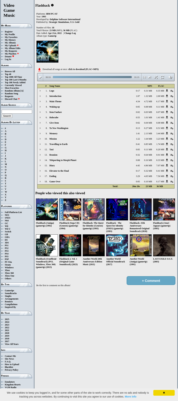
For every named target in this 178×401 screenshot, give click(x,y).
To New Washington (58, 128)
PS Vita (8, 262)
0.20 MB (160, 149)
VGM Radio (10, 387)
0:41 (138, 144)
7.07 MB (160, 165)
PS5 (6, 256)
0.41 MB (160, 171)
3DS (7, 242)
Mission (53, 139)
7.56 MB (160, 176)
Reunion (53, 155)
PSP (7, 259)
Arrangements (11, 299)
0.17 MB (160, 181)
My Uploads (12, 45)
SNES (7, 218)
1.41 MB (160, 117)
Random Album (12, 90)
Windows (9, 267)
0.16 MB (148, 160)
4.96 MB (148, 165)
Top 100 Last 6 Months (16, 79)
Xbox (7, 270)
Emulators (10, 382)
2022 (7, 327)
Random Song (11, 93)
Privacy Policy (11, 370)
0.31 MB (148, 90)
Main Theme (55, 101)
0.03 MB (148, 112)
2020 (7, 333)
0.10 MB (148, 181)
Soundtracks (11, 293)
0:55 (138, 117)
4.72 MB (148, 101)
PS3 (6, 251)
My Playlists (12, 53)
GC (6, 223)
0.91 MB (160, 155)
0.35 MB (160, 90)
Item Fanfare (55, 112)
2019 (7, 336)
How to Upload (12, 364)
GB (6, 234)
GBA (7, 237)
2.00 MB (160, 96)
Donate (9, 56)
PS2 (6, 248)
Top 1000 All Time (13, 77)
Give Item (54, 123)
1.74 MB (160, 144)
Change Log (70, 33)
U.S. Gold (74, 22)
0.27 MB (148, 128)
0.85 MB (148, 144)
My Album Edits (12, 48)
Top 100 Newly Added (15, 82)
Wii (6, 226)
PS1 (6, 245)
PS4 (6, 253)
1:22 (138, 139)
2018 (7, 338)
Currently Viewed (13, 85)
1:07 (138, 96)
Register (9, 31)
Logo (51, 90)
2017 (7, 341)
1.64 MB (148, 139)
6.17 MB (160, 101)
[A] (22, 90)
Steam (8, 264)
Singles (8, 296)
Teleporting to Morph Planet (62, 160)
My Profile (10, 34)
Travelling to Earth (58, 144)
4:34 (138, 101)
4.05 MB (148, 176)
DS (6, 240)
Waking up (54, 106)
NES (7, 215)
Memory (53, 133)
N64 (7, 220)
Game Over (54, 181)
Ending (52, 176)
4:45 (138, 165)
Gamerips (9, 290)
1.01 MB (148, 117)
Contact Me (10, 356)
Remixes (9, 301)
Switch (8, 231)
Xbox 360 (9, 273)
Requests (9, 96)
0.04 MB (148, 123)
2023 (7, 324)
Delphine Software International (65, 19)
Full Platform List (13, 212)
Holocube (53, 117)
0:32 (138, 155)
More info (130, 396)
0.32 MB (148, 171)
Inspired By (10, 307)
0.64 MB (148, 155)
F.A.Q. (8, 361)
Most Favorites (12, 88)
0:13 (138, 128)
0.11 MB (160, 106)
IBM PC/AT (51, 14)
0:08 (138, 160)
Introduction (55, 96)
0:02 (138, 112)
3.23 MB (160, 139)
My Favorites (11, 37)
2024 (7, 322)
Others (8, 278)
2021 (7, 330)
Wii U (7, 229)
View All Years (11, 344)
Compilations (11, 304)
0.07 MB (160, 112)
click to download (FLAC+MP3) (83, 69)
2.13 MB (148, 133)
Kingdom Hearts (13, 384)
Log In (8, 59)
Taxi (51, 149)
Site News (9, 359)
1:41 (138, 133)
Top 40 (8, 74)
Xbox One (9, 276)
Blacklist (9, 367)
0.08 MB (148, 106)
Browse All (10, 71)
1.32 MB (148, 96)
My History (10, 40)
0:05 (138, 106)
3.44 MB (160, 133)
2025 (7, 319)
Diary (52, 165)
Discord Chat (12, 99)
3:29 (138, 176)
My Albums (10, 42)
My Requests (11, 51)
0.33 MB (160, 160)
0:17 (138, 90)
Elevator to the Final (59, 171)
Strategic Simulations (59, 22)
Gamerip (52, 36)
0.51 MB (160, 128)
